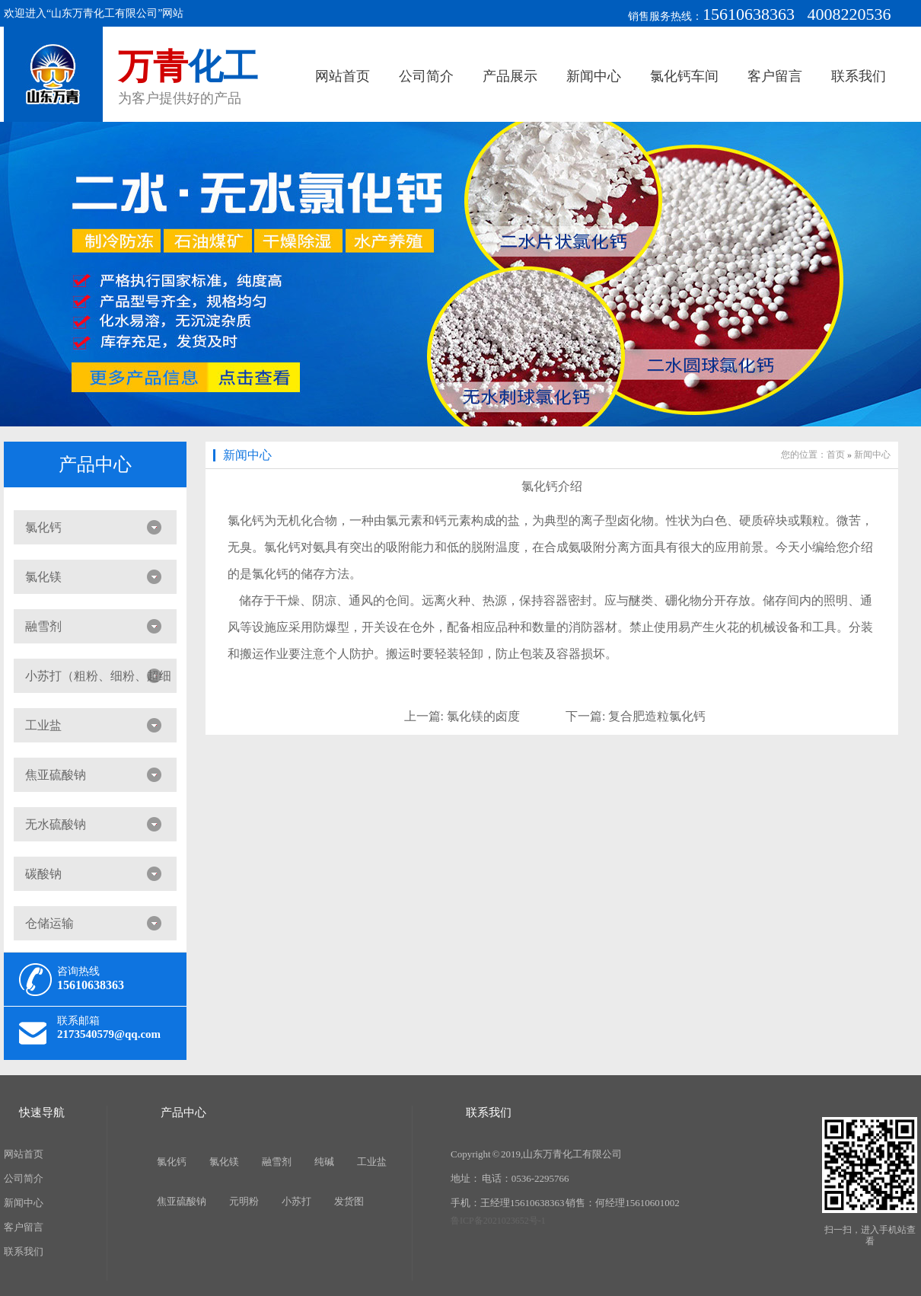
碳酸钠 (43, 873)
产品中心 (95, 464)
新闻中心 (593, 76)
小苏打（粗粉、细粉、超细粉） (92, 681)
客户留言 (774, 76)
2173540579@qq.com (109, 1034)
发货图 (349, 1201)
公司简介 (426, 76)
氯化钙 (43, 527)
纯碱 (324, 1161)
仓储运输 (49, 923)
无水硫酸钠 (55, 824)
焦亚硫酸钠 (55, 774)
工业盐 (43, 725)
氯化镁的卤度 (483, 716)
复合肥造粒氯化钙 (657, 716)
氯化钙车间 (684, 76)
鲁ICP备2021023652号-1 (498, 1220)
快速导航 (42, 1112)
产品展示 (510, 76)
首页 (836, 454)
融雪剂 (43, 626)
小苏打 (296, 1201)
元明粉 (244, 1201)
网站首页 (342, 76)
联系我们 (858, 76)
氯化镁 (43, 576)
